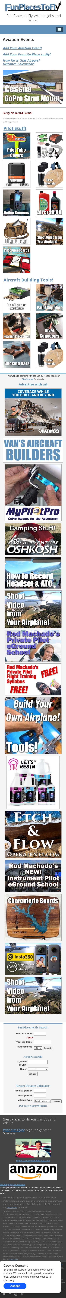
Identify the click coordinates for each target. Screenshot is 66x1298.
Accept (15, 1285)
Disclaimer (14, 1260)
